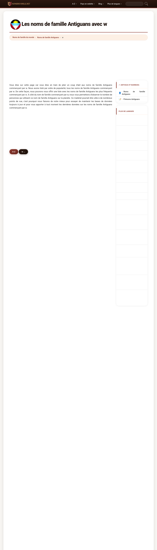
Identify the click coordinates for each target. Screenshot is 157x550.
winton (19, 395)
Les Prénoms (80, 461)
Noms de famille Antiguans (48, 37)
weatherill (55, 259)
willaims (54, 370)
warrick (54, 345)
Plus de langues (113, 4)
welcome (90, 296)
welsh (18, 271)
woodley (19, 290)
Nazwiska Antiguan (133, 154)
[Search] (134, 4)
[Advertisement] (78, 60)
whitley (89, 395)
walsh (18, 252)
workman (90, 320)
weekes (19, 228)
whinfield (90, 333)
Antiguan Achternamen (134, 159)
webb (18, 345)
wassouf (19, 351)
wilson (54, 209)
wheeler (54, 395)
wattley (54, 376)
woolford (20, 333)
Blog (100, 4)
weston (19, 215)
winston (89, 290)
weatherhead (56, 283)
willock (89, 203)
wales (18, 388)
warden (89, 376)
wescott (89, 314)
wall (87, 283)
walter (88, 209)
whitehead (55, 296)
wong (18, 308)
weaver (89, 228)
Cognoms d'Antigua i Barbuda (134, 143)
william (54, 308)
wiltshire (19, 246)
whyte (88, 197)
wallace (19, 234)
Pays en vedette (86, 4)
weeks (88, 246)
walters (54, 271)
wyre (88, 221)
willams (19, 302)
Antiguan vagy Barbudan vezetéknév (134, 187)
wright (88, 234)
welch (88, 308)
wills (18, 376)
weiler (18, 401)
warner (54, 197)
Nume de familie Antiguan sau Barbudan (134, 194)
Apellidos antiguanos (133, 118)
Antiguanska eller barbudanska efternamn (134, 201)
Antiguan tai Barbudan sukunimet (134, 179)
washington (91, 345)
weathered (90, 271)
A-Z (73, 4)
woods (54, 339)
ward (53, 240)
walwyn (19, 265)
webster (54, 314)
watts (18, 240)
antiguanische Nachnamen (130, 131)
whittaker (20, 339)
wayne (19, 320)
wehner (89, 240)
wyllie (88, 327)
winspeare (55, 327)
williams (19, 197)
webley (89, 388)
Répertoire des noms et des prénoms (104, 461)
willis (18, 296)
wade (88, 215)
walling (54, 290)
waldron (19, 259)
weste (18, 221)
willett (88, 259)
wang (88, 364)
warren (54, 246)
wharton (19, 314)
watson (54, 221)
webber (54, 265)
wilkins (54, 234)
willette (54, 382)
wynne (54, 351)
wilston (19, 358)
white (53, 203)
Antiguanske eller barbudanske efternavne (134, 172)
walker (19, 203)
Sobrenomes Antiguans (134, 149)
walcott (19, 283)
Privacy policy (129, 461)
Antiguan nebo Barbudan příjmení (134, 165)
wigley (88, 382)
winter (53, 215)
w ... (24, 152)
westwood (20, 327)
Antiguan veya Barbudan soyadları (134, 208)
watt (53, 302)
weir (88, 351)
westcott (20, 277)
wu (52, 358)
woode (19, 364)
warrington (90, 277)
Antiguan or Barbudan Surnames (134, 124)
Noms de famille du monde (23, 37)
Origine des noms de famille (60, 461)
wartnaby (90, 370)
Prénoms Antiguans (131, 99)
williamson (90, 265)
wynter (54, 228)
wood (53, 333)
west (88, 252)
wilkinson (55, 277)
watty (18, 382)
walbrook (90, 358)
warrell (54, 388)
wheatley (55, 364)
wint (88, 339)
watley (88, 302)
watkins (19, 209)
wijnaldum (20, 370)
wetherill (54, 252)
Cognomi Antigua (132, 137)
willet (53, 320)
